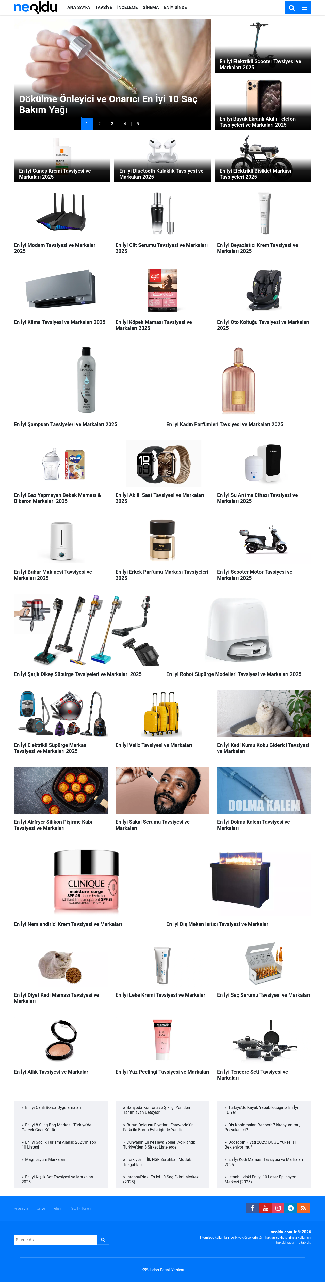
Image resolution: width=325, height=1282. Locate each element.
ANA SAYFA (78, 7)
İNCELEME (127, 7)
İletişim (58, 1208)
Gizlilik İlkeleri (81, 1208)
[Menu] (304, 7)
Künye (40, 1208)
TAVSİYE (103, 7)
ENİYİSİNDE (175, 7)
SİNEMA (151, 7)
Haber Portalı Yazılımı (167, 1270)
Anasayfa (21, 1208)
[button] (87, 124)
